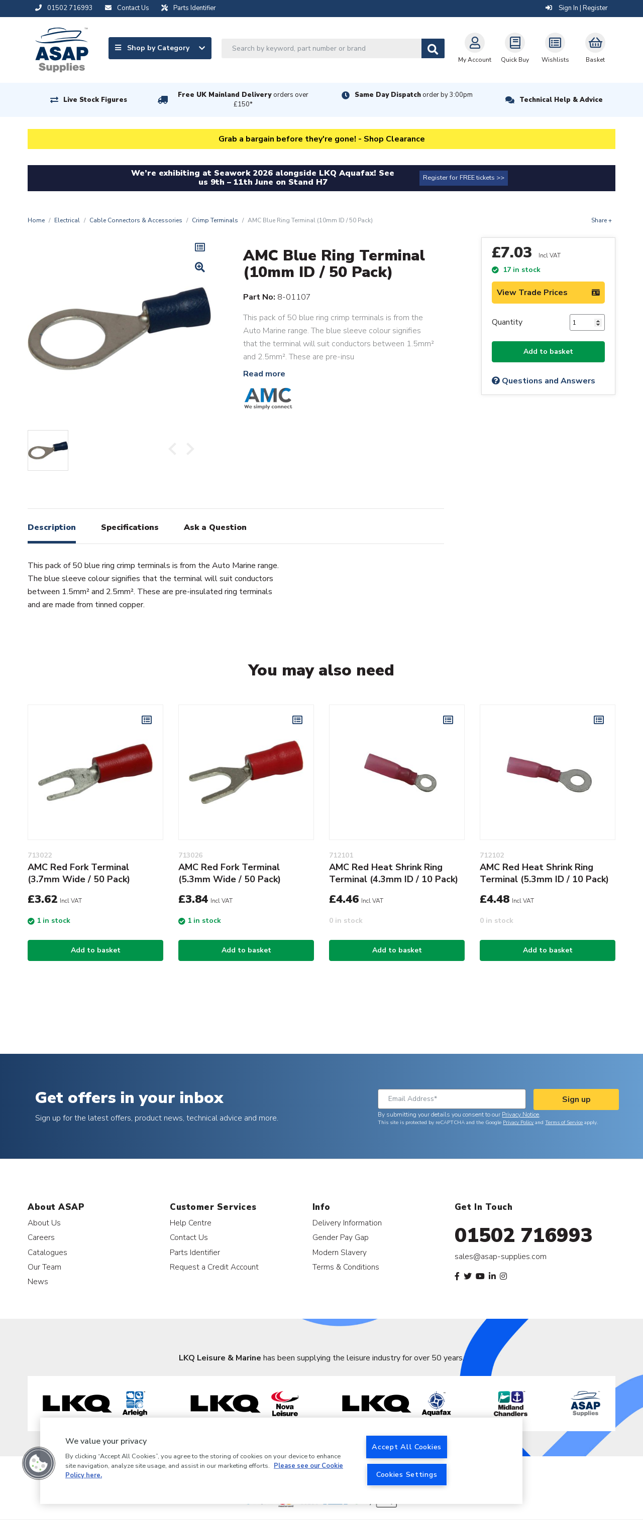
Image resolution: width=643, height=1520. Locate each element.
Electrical (67, 220)
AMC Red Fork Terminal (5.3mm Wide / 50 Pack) (229, 873)
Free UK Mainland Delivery (243, 99)
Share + (601, 220)
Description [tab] (52, 527)
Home (36, 220)
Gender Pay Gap (340, 1237)
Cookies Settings (407, 1474)
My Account (474, 48)
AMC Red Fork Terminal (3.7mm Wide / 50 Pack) (79, 873)
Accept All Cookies (407, 1447)
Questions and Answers (543, 380)
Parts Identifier (195, 1252)
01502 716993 (524, 1235)
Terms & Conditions (345, 1267)
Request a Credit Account (214, 1267)
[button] (39, 1463)
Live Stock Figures (95, 99)
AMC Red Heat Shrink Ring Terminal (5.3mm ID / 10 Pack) (544, 873)
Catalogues (47, 1252)
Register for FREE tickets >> (463, 177)
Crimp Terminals (215, 220)
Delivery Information (347, 1222)
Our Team (44, 1267)
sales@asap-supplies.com (501, 1256)
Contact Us (189, 1237)
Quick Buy (515, 48)
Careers (41, 1237)
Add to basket (548, 351)
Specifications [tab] (130, 527)
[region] (281, 1461)
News (38, 1281)
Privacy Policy (518, 1122)
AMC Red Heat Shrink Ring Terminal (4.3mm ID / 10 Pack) (393, 873)
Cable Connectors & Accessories (135, 220)
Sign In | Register (577, 8)
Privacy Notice (520, 1115)
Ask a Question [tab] (215, 527)
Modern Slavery (339, 1252)
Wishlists (555, 48)
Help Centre (190, 1222)
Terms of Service (564, 1122)
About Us (44, 1222)
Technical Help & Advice (561, 99)
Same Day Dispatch (414, 94)
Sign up (576, 1099)
